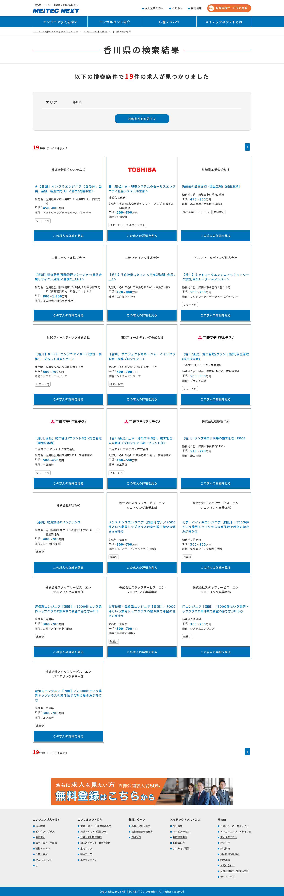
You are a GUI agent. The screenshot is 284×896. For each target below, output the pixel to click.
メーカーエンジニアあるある (235, 831)
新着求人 (40, 837)
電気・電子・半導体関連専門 (95, 826)
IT (36, 865)
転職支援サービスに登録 (228, 8)
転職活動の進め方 (140, 826)
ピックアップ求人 (45, 831)
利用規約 (225, 859)
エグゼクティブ (88, 859)
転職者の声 (179, 843)
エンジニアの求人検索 (95, 31)
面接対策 (136, 837)
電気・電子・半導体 (46, 843)
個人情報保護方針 (229, 854)
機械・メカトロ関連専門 (93, 831)
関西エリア (86, 854)
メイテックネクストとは (224, 21)
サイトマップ (227, 876)
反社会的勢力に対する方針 (234, 871)
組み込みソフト (44, 859)
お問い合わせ (227, 865)
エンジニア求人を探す (60, 21)
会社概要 (177, 826)
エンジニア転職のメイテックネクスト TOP (55, 31)
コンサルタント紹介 (114, 21)
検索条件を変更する (142, 118)
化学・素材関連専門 (91, 837)
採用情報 (196, 8)
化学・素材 (41, 854)
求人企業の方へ (154, 8)
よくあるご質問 (181, 848)
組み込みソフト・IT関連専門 (95, 843)
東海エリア (86, 848)
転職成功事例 (180, 837)
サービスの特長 (181, 831)
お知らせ (177, 8)
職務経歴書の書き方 (142, 831)
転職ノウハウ (169, 21)
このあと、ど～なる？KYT (234, 826)
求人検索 (40, 826)
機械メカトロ (43, 848)
